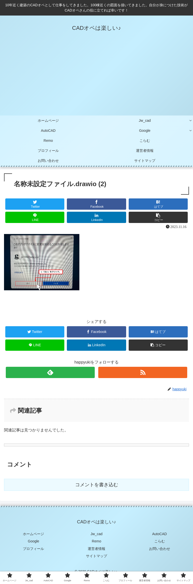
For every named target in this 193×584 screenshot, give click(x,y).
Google (33, 541)
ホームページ (33, 534)
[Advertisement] (96, 78)
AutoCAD (159, 534)
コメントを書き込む (96, 484)
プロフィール (33, 549)
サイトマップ (96, 556)
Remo (96, 541)
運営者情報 (96, 549)
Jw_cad (96, 534)
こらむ (159, 541)
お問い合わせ (159, 549)
